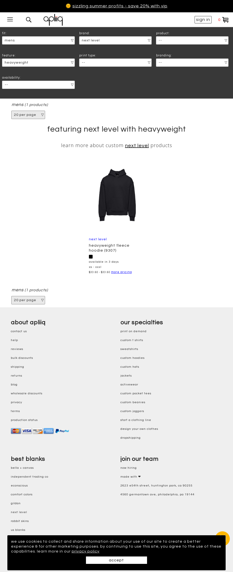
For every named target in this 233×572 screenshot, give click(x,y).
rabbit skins (20, 521)
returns (16, 375)
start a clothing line (135, 420)
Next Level (137, 145)
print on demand (133, 331)
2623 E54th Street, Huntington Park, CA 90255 (156, 485)
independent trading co (29, 476)
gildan (16, 503)
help (14, 340)
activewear (129, 384)
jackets (126, 375)
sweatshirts (129, 349)
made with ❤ (130, 476)
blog (14, 384)
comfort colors (22, 494)
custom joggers (132, 411)
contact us (19, 331)
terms (15, 411)
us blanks (18, 530)
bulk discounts (22, 358)
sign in (203, 19)
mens (18, 105)
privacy (16, 402)
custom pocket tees (135, 393)
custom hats (129, 366)
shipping (17, 366)
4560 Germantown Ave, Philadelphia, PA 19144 (157, 494)
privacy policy (99, 551)
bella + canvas (22, 467)
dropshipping (130, 437)
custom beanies (132, 402)
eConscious (19, 485)
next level (19, 512)
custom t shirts (131, 340)
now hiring (128, 467)
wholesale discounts (26, 393)
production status (24, 420)
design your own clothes (139, 429)
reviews (17, 349)
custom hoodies (132, 358)
